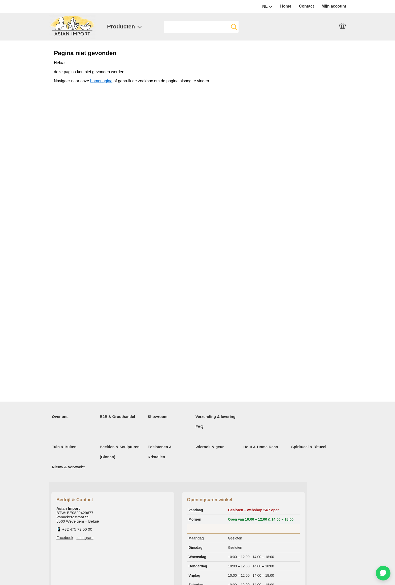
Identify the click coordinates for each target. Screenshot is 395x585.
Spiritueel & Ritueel (308, 447)
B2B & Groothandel (117, 416)
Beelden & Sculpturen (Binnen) (120, 452)
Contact (306, 6)
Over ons (60, 416)
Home (285, 6)
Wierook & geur (209, 447)
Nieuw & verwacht (68, 467)
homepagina (101, 81)
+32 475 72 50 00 (77, 529)
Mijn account (333, 6)
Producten (124, 26)
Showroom (157, 416)
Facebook (64, 537)
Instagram (84, 537)
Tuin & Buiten (64, 447)
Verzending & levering (215, 416)
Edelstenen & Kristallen (160, 452)
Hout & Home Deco (260, 447)
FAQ (199, 426)
